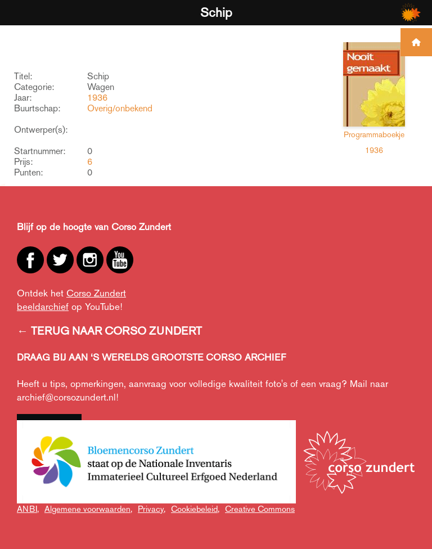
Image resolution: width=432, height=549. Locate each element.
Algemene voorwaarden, (88, 509)
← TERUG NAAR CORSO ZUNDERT (109, 331)
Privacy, (151, 509)
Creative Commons (260, 509)
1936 (97, 97)
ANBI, (28, 509)
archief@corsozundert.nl (66, 397)
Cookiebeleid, (195, 509)
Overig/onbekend (119, 108)
